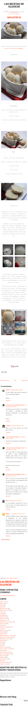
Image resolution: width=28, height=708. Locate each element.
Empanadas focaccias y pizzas (6, 622)
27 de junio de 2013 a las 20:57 (16, 425)
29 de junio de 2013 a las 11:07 (18, 513)
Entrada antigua (24, 380)
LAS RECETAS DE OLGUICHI (14, 5)
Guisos (1, 628)
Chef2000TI (2, 615)
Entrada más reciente (4, 380)
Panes (10, 14)
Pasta (1, 645)
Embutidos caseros (4, 620)
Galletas (1, 625)
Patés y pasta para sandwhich (6, 648)
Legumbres (2, 633)
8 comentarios (14, 12)
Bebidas (1, 606)
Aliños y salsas (3, 601)
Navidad (2, 642)
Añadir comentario (5, 539)
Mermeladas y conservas (5, 638)
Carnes (1, 613)
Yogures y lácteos (3, 664)
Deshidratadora (3, 616)
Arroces (1, 605)
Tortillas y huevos (3, 659)
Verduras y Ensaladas (4, 662)
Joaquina (8, 425)
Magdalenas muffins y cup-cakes (7, 635)
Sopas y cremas (3, 655)
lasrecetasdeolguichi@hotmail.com (7, 595)
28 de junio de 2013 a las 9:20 (15, 500)
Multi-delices (3, 640)
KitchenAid (2, 632)
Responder (8, 400)
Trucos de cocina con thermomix (13, 48)
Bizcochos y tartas (4, 608)
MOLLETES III (14, 17)
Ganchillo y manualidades (5, 627)
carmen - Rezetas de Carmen (12, 436)
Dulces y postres (3, 618)
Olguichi (8, 513)
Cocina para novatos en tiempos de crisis (15, 405)
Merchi (7, 389)
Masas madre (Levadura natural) (7, 637)
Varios (1, 660)
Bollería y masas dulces (5, 610)
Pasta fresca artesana (4, 647)
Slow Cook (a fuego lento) (5, 653)
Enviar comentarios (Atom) (11, 578)
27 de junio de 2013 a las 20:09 (16, 389)
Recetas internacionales (5, 652)
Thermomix (16, 14)
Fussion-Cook (3, 623)
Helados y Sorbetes (4, 630)
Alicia (7, 500)
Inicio (15, 380)
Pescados (2, 650)
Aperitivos (2, 603)
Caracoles (2, 611)
